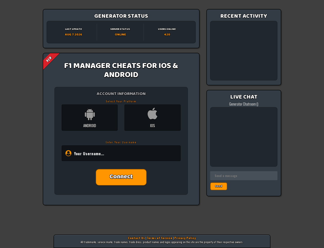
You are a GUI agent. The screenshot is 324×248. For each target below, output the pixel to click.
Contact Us (136, 238)
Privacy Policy (185, 238)
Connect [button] (121, 177)
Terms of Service (159, 238)
